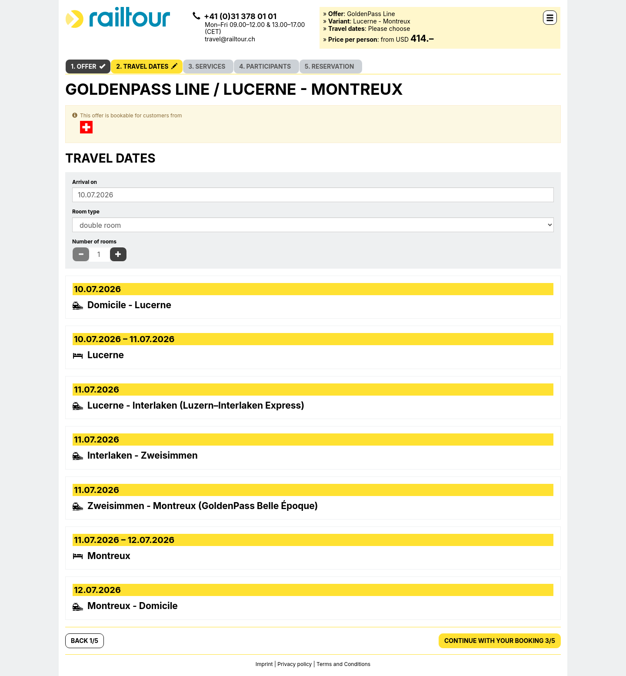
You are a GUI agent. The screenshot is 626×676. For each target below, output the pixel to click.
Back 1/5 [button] (84, 640)
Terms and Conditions (343, 664)
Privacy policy (294, 664)
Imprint (265, 664)
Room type (86, 212)
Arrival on (84, 182)
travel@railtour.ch (230, 39)
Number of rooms (94, 242)
